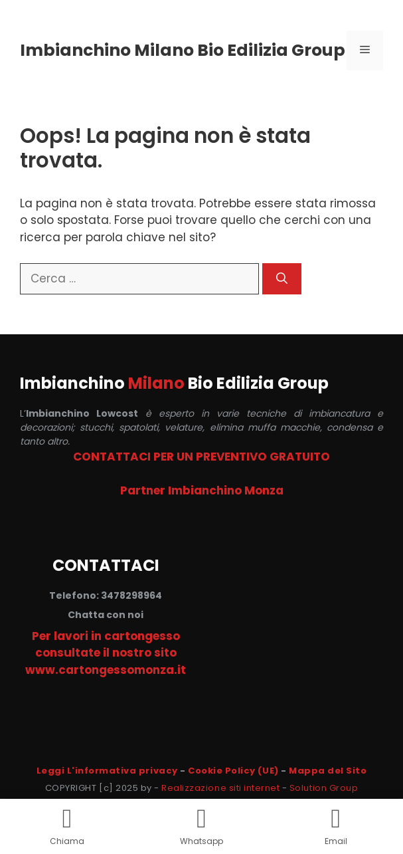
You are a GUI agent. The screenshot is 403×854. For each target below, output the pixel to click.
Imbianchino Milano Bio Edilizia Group (182, 50)
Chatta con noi (105, 614)
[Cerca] (281, 279)
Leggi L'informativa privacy (107, 770)
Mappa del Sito (327, 770)
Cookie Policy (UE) (233, 770)
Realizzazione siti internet (220, 788)
